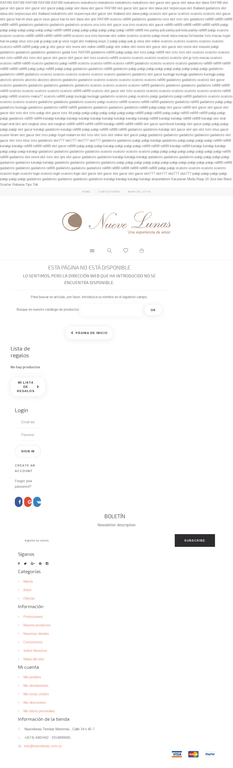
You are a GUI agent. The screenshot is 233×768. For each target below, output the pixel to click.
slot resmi (73, 47)
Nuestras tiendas (36, 633)
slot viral (219, 118)
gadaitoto (212, 8)
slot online (88, 47)
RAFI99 (6, 2)
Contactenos (33, 642)
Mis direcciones (34, 702)
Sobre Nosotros (35, 650)
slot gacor (156, 2)
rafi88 (209, 19)
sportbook (166, 124)
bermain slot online (112, 36)
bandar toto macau (207, 36)
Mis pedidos (32, 677)
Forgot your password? (23, 483)
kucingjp (169, 74)
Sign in (28, 451)
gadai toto (69, 52)
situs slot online (148, 41)
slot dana (187, 2)
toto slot (169, 19)
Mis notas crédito (36, 694)
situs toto (26, 41)
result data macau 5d (177, 36)
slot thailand (196, 8)
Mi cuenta (28, 667)
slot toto (139, 52)
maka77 (37, 96)
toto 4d (66, 113)
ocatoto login (9, 173)
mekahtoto (72, 2)
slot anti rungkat (27, 124)
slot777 (59, 140)
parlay (193, 30)
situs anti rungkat (52, 124)
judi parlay (167, 30)
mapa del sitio (139, 191)
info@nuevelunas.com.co (43, 746)
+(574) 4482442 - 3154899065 (47, 737)
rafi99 (126, 19)
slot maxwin (201, 47)
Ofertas (29, 598)
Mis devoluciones (36, 685)
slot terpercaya (174, 8)
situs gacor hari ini (56, 19)
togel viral (7, 124)
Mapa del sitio (33, 659)
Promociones (33, 617)
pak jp (38, 41)
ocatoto (155, 13)
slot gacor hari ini (12, 19)
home (86, 191)
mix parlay (151, 30)
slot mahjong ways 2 (94, 41)
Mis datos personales (39, 711)
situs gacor (34, 19)
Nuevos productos (37, 625)
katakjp (48, 118)
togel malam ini (69, 135)
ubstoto (6, 80)
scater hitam (9, 135)
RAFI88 (19, 2)
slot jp (187, 58)
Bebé (27, 590)
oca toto (99, 25)
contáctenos (109, 191)
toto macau (200, 58)
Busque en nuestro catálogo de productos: (48, 309)
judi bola (182, 30)
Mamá (28, 581)
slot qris (90, 19)
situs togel (70, 41)
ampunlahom (160, 179)
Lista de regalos (20, 351)
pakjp (60, 8)
